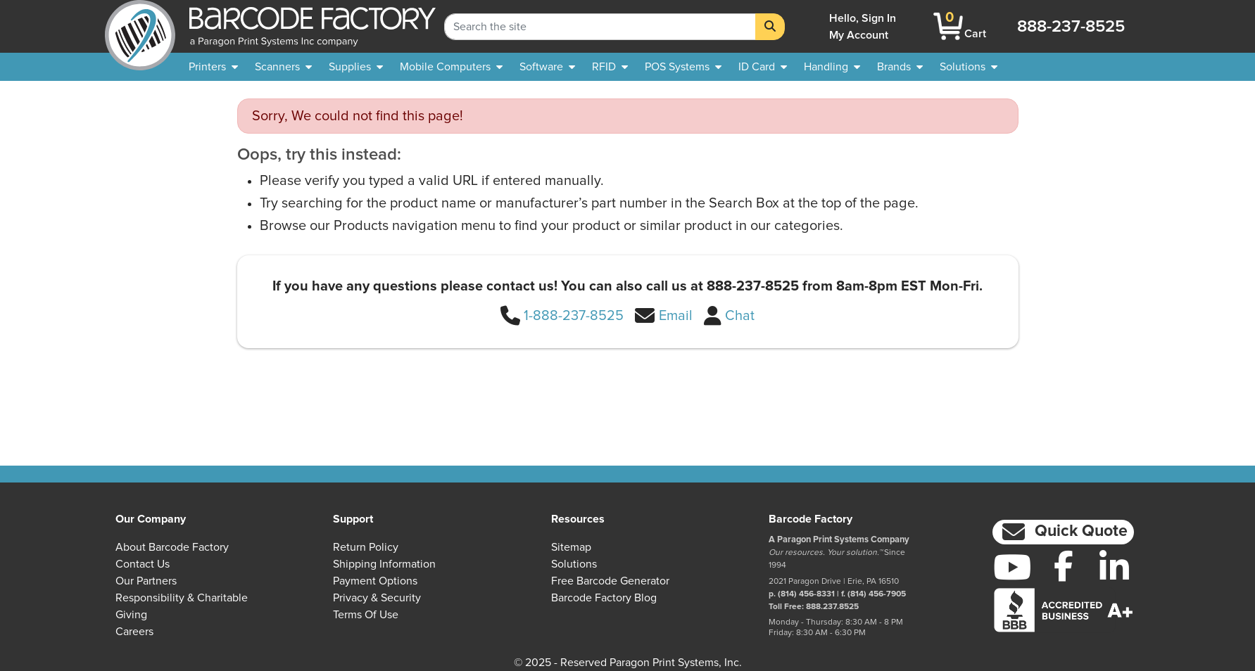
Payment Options (375, 581)
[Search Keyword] (600, 26)
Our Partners (146, 581)
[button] (1063, 532)
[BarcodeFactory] (140, 26)
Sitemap (571, 547)
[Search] (770, 26)
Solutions (574, 564)
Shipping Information (384, 564)
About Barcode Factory (172, 547)
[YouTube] (1012, 567)
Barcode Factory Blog (604, 597)
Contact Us (142, 564)
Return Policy (365, 547)
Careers (134, 631)
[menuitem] (213, 67)
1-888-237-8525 (574, 316)
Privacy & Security (377, 597)
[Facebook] (1063, 565)
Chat (740, 316)
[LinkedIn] (1114, 567)
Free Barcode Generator (610, 581)
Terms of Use (365, 614)
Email (676, 316)
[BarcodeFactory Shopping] (948, 26)
